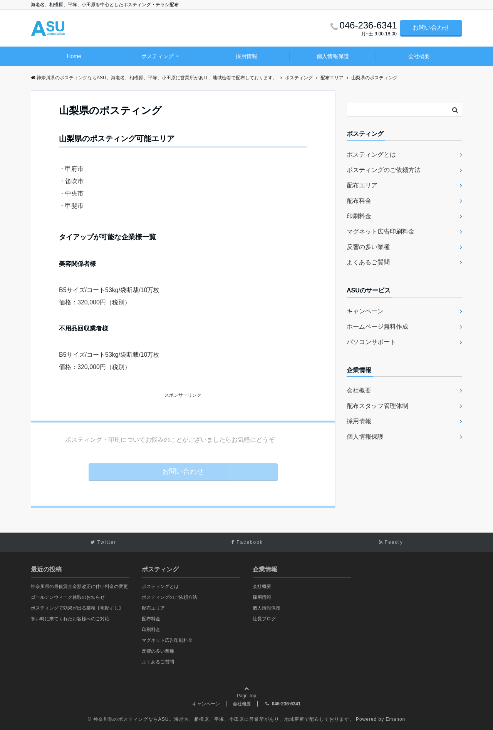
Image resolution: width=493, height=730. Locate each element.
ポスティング (157, 56)
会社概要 (419, 56)
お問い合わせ (431, 27)
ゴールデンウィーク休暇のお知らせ (68, 597)
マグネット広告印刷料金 (380, 231)
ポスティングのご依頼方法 (384, 170)
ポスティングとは (371, 154)
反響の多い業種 (368, 247)
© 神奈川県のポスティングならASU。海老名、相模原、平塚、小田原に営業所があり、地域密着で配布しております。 (221, 719)
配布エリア (362, 185)
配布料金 (359, 200)
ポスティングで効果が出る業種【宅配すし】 (77, 608)
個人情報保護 (333, 56)
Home (74, 56)
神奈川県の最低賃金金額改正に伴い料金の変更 (79, 586)
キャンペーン (365, 311)
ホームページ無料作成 (377, 326)
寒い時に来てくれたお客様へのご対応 (70, 618)
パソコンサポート (371, 342)
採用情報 (246, 56)
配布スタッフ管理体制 (377, 406)
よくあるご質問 (368, 262)
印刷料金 (359, 216)
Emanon (396, 719)
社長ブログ (264, 618)
